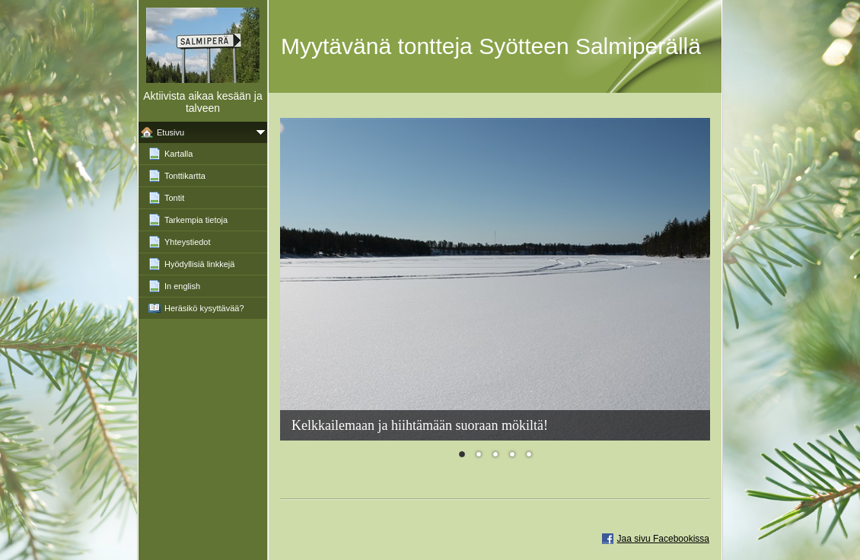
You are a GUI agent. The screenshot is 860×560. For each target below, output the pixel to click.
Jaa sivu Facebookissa (663, 538)
